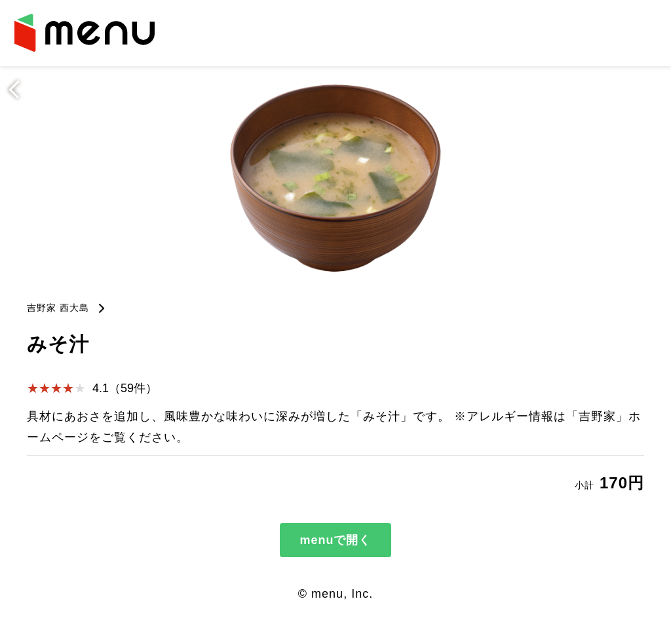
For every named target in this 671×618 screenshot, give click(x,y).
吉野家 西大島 (58, 307)
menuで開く (335, 540)
